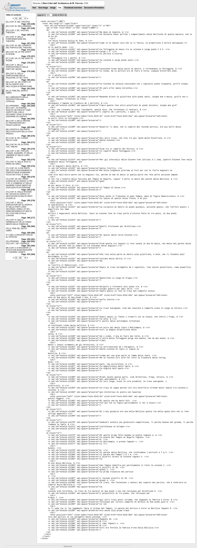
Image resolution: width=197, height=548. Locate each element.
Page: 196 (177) (28, 218)
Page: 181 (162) (28, 88)
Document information (94, 8)
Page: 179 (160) (28, 71)
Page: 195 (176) (28, 200)
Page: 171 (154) (28, 50)
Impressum (68, 546)
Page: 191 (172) (28, 149)
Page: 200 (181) (28, 239)
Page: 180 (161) (28, 80)
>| (65, 15)
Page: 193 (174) (28, 160)
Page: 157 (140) (28, 28)
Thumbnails (3, 29)
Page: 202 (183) (28, 246)
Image (53, 8)
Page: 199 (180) (28, 226)
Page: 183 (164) (28, 104)
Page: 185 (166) (28, 127)
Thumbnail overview (73, 8)
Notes (3, 70)
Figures (3, 49)
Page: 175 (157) (28, 56)
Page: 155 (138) (28, 24)
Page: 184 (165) (28, 119)
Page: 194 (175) (28, 177)
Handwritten (3, 60)
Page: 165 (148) (28, 35)
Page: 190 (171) (28, 142)
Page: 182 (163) (28, 95)
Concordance (3, 81)
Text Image (43, 8)
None (3, 91)
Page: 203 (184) (28, 254)
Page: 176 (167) (28, 63)
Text (34, 8)
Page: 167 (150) (28, 43)
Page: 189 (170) (28, 136)
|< (43, 15)
